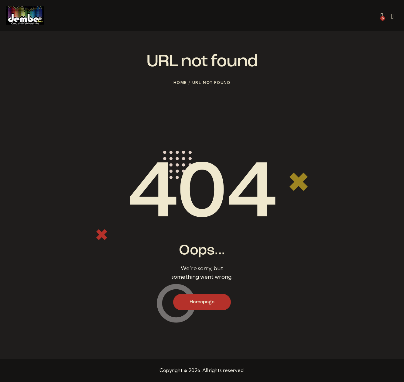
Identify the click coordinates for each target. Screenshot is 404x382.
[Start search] (392, 16)
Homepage (202, 302)
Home (180, 83)
